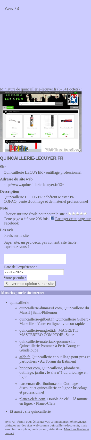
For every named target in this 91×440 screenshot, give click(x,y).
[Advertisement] (41, 47)
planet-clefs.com (32, 399)
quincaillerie (19, 302)
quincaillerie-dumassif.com (40, 308)
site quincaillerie (38, 411)
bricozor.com (29, 368)
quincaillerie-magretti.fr (38, 330)
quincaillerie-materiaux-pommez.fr (46, 341)
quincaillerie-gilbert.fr (36, 319)
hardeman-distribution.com (40, 383)
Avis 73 (12, 8)
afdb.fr (24, 357)
